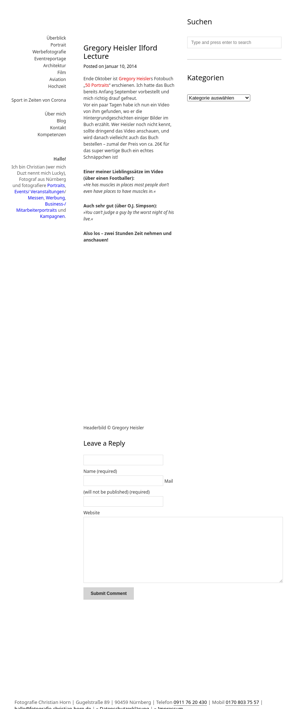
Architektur (54, 65)
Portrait (58, 45)
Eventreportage (50, 59)
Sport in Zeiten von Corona (39, 100)
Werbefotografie (49, 52)
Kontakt (58, 128)
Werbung (55, 198)
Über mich (55, 114)
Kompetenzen (52, 134)
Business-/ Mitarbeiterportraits (41, 207)
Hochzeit (57, 86)
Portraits (56, 185)
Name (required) (100, 471)
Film (61, 72)
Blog (61, 121)
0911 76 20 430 (190, 702)
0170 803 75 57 (242, 702)
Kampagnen (52, 216)
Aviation (57, 79)
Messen (36, 198)
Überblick (56, 38)
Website (91, 513)
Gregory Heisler (135, 79)
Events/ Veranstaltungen (40, 192)
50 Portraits (97, 85)
